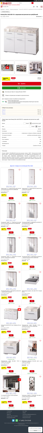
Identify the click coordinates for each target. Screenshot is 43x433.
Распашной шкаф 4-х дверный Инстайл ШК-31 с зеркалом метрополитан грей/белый (32, 257)
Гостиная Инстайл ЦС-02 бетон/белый (9, 395)
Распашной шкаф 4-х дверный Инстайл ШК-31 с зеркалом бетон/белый (11, 291)
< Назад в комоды (5, 11)
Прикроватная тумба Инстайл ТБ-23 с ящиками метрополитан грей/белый (32, 326)
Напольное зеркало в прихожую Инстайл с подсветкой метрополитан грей (32, 396)
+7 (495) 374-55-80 (38, 1)
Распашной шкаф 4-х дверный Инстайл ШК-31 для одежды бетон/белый (32, 223)
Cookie (40, 428)
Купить (21, 83)
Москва (3, 0)
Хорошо (35, 430)
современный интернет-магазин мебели (10, 4)
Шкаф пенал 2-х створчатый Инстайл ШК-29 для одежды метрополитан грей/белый (11, 189)
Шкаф (6, 3)
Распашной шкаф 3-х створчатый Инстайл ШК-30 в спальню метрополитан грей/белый (11, 223)
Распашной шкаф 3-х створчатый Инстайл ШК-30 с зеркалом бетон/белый (11, 257)
